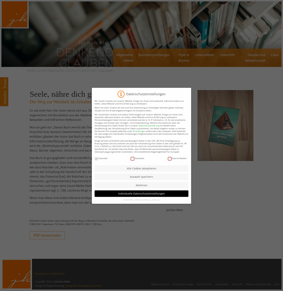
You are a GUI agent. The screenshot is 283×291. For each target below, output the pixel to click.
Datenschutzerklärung (149, 130)
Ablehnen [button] (141, 189)
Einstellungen (139, 135)
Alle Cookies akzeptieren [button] (141, 172)
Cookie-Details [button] (128, 204)
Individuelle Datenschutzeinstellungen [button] (141, 197)
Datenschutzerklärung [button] (143, 204)
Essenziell (101, 162)
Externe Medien (177, 162)
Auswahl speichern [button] (141, 181)
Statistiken (137, 162)
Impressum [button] (156, 204)
